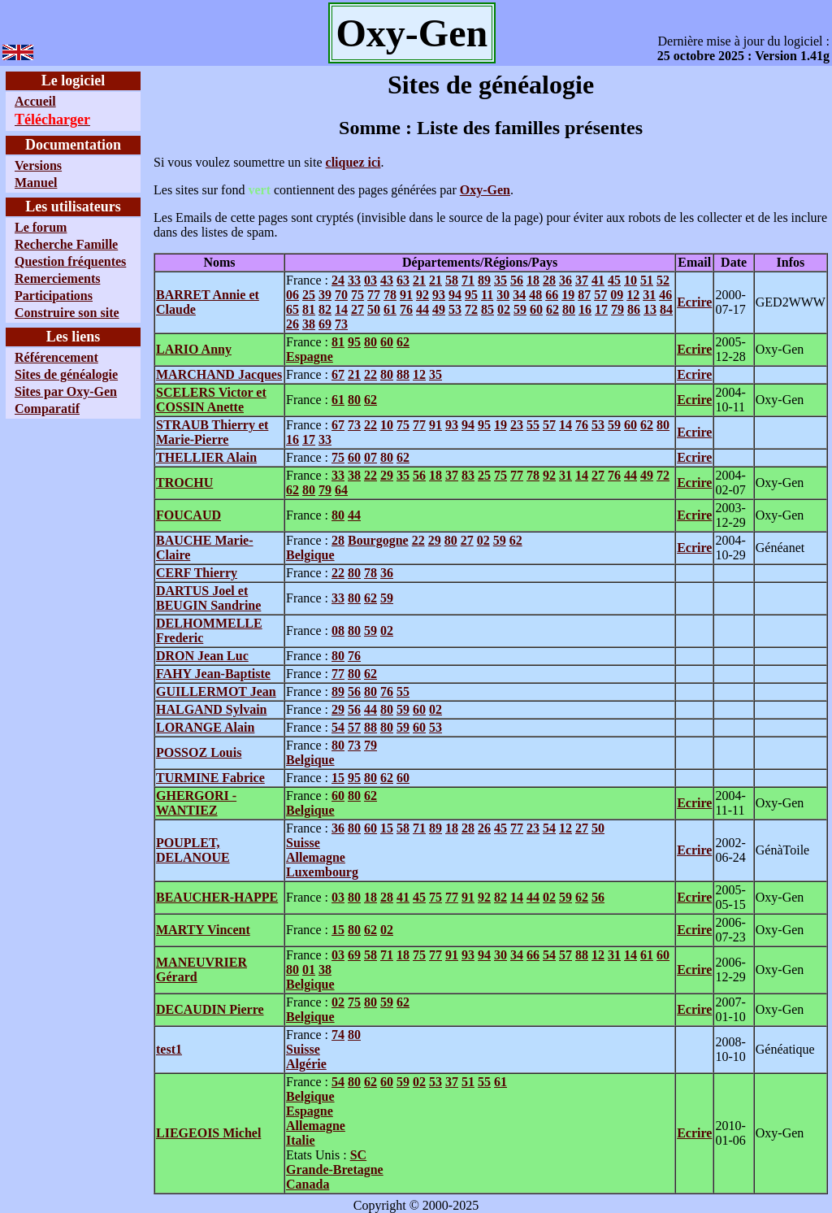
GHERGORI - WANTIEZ (196, 803)
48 (535, 295)
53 (455, 309)
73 (341, 324)
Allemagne (315, 857)
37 (581, 280)
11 (487, 295)
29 (386, 475)
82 (325, 309)
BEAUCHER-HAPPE (217, 897)
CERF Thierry (196, 573)
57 (600, 295)
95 (471, 295)
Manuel (36, 182)
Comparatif (47, 408)
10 (630, 280)
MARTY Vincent (203, 930)
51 (646, 280)
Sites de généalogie (66, 374)
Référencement (56, 357)
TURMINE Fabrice (210, 778)
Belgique (310, 555)
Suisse (303, 843)
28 (549, 280)
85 (487, 309)
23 (516, 425)
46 (665, 295)
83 (468, 475)
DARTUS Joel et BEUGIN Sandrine (208, 598)
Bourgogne (378, 540)
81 (308, 309)
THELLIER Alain (206, 457)
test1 (169, 1049)
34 (519, 295)
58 (451, 280)
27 (357, 309)
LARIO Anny (194, 349)
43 (386, 280)
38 (308, 324)
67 (338, 374)
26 (292, 324)
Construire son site (67, 313)
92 (422, 295)
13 (650, 309)
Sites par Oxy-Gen (66, 391)
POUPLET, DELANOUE (193, 850)
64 (341, 490)
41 (598, 280)
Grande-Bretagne (335, 1169)
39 (325, 295)
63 (403, 280)
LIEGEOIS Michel (208, 1133)
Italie (300, 1140)
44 (422, 309)
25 (308, 295)
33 (354, 280)
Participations (54, 295)
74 (338, 1034)
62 (552, 309)
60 (536, 309)
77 (373, 295)
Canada (307, 1184)
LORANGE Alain (205, 727)
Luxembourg (322, 872)
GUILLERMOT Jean (216, 691)
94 (455, 295)
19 (567, 295)
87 (584, 295)
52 (663, 280)
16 (585, 309)
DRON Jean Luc (202, 656)
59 (520, 309)
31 (649, 295)
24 (338, 280)
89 (484, 280)
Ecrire (694, 302)
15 (338, 778)
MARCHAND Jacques (219, 374)
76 (406, 309)
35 (500, 280)
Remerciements (57, 278)
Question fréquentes (70, 261)
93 (438, 295)
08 (338, 630)
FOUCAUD (188, 515)
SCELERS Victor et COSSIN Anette (211, 399)
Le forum (41, 227)
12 (632, 295)
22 (370, 374)
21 (419, 280)
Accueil (35, 101)
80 (568, 309)
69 (325, 324)
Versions (38, 165)
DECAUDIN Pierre (210, 1009)
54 (338, 727)
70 (341, 295)
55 (533, 425)
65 (292, 309)
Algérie (306, 1064)
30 (502, 295)
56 (516, 280)
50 (373, 309)
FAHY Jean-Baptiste (213, 673)
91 (406, 295)
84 (666, 309)
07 (370, 457)
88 (403, 374)
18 (533, 280)
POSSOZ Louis (198, 752)
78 (390, 295)
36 (565, 280)
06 (292, 295)
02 (503, 309)
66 (551, 295)
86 (633, 309)
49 (438, 309)
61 (390, 309)
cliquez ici (353, 162)
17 (601, 309)
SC (358, 1155)
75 (357, 295)
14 (341, 309)
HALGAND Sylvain (211, 709)
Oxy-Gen (485, 190)
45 (614, 280)
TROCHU (184, 482)
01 (308, 969)
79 (617, 309)
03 (370, 280)
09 (616, 295)
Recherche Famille (66, 244)
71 (468, 280)
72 (471, 309)
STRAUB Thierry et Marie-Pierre (212, 432)
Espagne (309, 356)
